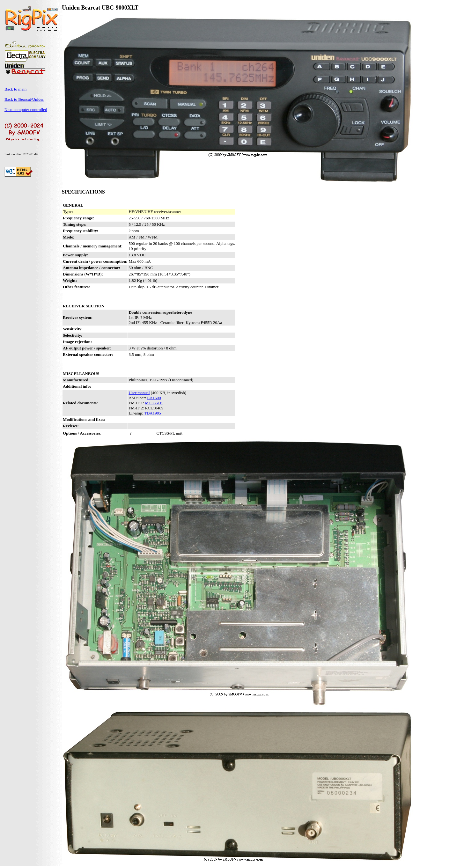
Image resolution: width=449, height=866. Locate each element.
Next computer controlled (25, 109)
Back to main (15, 89)
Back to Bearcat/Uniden (24, 99)
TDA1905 (152, 413)
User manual (139, 392)
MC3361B (154, 402)
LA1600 (154, 397)
